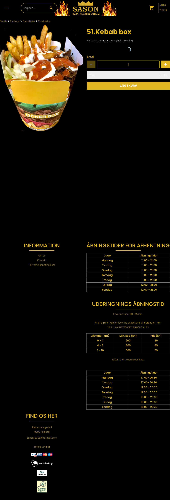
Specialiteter (29, 21)
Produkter (15, 21)
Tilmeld (163, 10)
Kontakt (41, 260)
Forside (3, 21)
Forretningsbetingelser (42, 264)
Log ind (163, 5)
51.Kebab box (44, 21)
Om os (41, 255)
